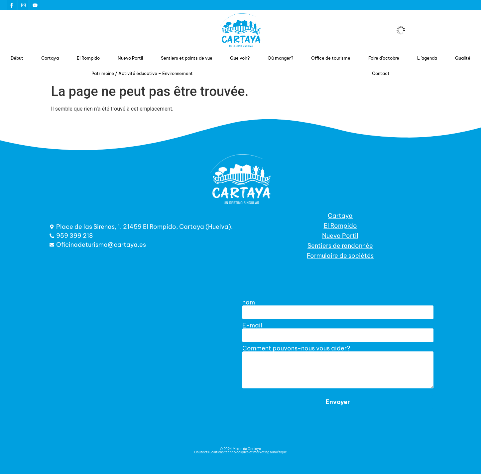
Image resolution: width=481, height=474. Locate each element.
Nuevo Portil (130, 58)
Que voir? (240, 58)
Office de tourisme (330, 58)
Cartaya (50, 58)
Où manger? (280, 58)
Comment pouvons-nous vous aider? (296, 348)
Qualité (462, 58)
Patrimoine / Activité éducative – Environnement (142, 73)
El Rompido (88, 58)
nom (248, 302)
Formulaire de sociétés (340, 255)
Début (17, 58)
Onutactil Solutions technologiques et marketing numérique (240, 452)
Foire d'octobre (383, 58)
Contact (381, 73)
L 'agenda (427, 58)
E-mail (252, 325)
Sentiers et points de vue (186, 58)
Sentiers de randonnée (340, 245)
